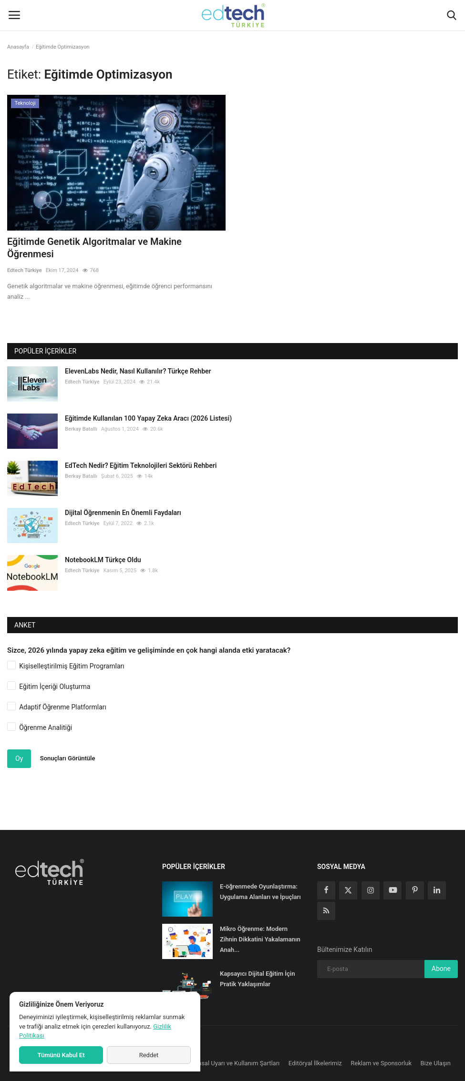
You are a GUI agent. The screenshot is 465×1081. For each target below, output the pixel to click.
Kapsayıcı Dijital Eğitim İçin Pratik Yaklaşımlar (257, 979)
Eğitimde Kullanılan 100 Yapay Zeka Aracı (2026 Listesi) (148, 418)
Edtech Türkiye (24, 270)
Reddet (149, 1055)
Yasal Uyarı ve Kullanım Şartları (237, 1063)
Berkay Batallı (81, 429)
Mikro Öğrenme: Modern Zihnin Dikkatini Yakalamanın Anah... (260, 939)
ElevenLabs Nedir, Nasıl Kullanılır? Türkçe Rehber (138, 371)
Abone (441, 968)
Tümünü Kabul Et (60, 1055)
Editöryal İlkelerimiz (315, 1063)
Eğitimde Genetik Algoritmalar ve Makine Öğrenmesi (94, 248)
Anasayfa (18, 47)
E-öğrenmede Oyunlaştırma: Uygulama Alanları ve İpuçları (260, 891)
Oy (19, 758)
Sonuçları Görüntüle (67, 758)
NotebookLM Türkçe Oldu (103, 560)
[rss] (326, 911)
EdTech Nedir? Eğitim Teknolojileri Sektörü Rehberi (141, 465)
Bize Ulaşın (436, 1063)
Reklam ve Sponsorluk (381, 1063)
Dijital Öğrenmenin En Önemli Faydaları (123, 512)
